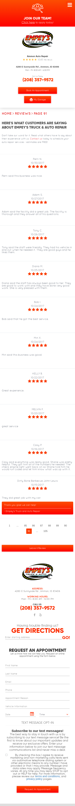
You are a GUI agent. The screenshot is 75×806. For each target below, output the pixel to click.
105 (45, 531)
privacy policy (34, 778)
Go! (66, 638)
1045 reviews (45, 59)
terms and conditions (47, 776)
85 (25, 525)
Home (7, 113)
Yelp (41, 617)
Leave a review (37, 548)
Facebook (35, 617)
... (18, 525)
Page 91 (40, 113)
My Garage (37, 99)
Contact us (36, 138)
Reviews (23, 113)
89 (57, 525)
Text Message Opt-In (37, 722)
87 (41, 525)
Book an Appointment (37, 90)
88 (49, 525)
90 (65, 525)
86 (33, 525)
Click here (28, 22)
